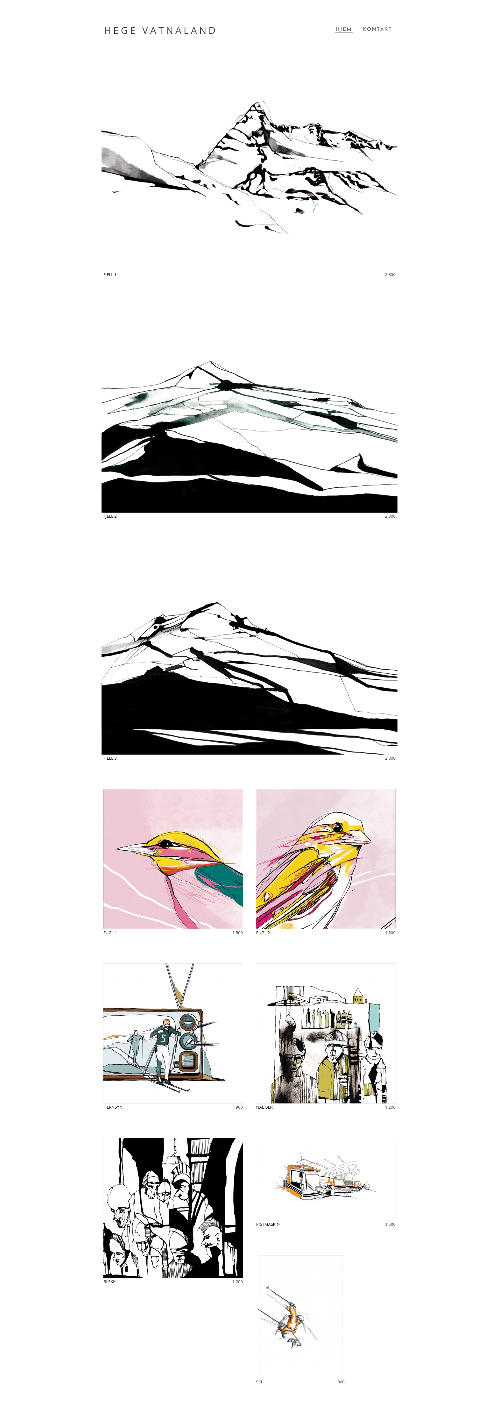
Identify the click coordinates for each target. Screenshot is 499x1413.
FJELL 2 (110, 516)
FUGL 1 (110, 932)
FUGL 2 (263, 932)
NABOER (264, 1107)
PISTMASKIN (268, 1224)
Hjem (343, 29)
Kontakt (377, 29)
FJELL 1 (110, 274)
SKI (259, 1382)
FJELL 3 (110, 758)
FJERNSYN (112, 1107)
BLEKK (109, 1281)
